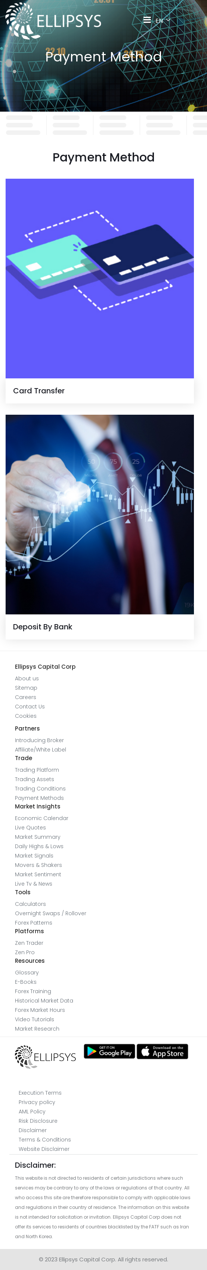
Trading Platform (37, 770)
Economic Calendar (41, 818)
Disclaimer (33, 1130)
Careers (25, 697)
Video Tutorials (34, 1019)
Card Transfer (39, 390)
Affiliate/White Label (40, 749)
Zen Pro (25, 952)
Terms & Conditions (45, 1139)
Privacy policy (37, 1102)
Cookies (26, 716)
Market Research (37, 1028)
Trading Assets (34, 779)
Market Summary (38, 837)
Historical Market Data (44, 1000)
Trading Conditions (40, 788)
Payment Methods (39, 798)
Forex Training (33, 991)
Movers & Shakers (38, 865)
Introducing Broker (39, 740)
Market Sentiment (38, 874)
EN (165, 20)
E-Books (26, 982)
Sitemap (26, 688)
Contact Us (30, 706)
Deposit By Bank (42, 627)
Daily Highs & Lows (39, 846)
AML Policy (32, 1111)
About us (27, 678)
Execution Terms (40, 1093)
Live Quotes (30, 827)
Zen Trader (29, 943)
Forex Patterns (33, 922)
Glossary (27, 972)
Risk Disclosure (38, 1121)
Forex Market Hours (40, 1010)
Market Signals (34, 855)
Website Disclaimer (44, 1149)
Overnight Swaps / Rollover (50, 913)
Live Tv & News (33, 884)
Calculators (30, 904)
